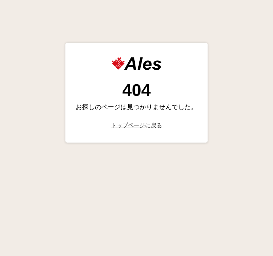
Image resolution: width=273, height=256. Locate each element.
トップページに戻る (136, 125)
